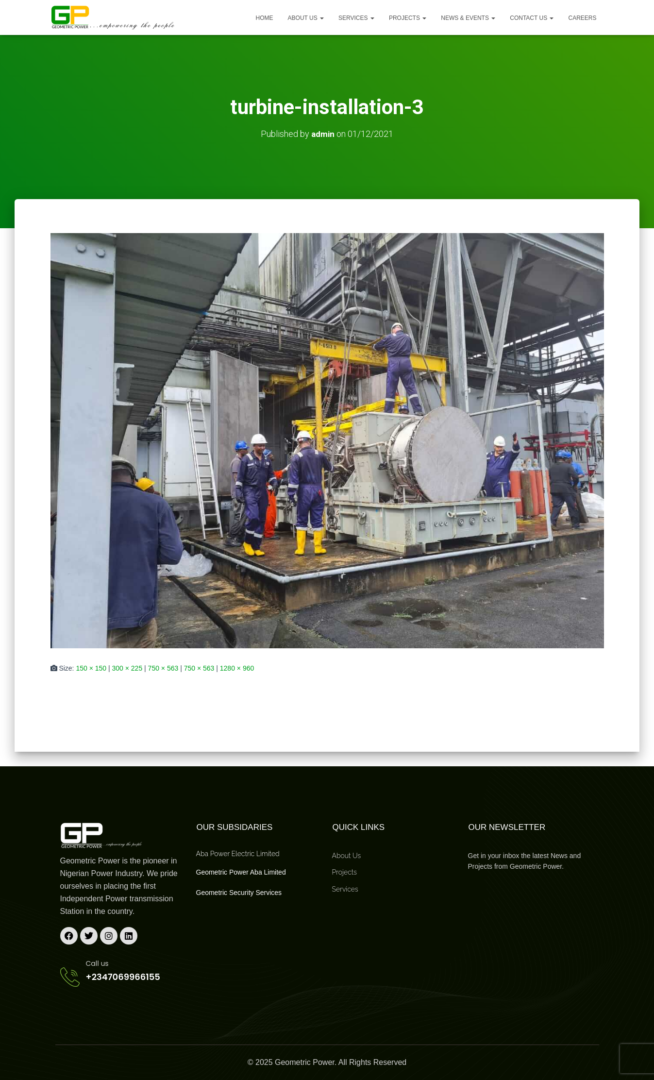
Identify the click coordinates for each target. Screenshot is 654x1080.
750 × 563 (163, 668)
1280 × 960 (237, 668)
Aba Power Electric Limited (238, 853)
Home (264, 18)
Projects (407, 18)
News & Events (468, 18)
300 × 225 (127, 668)
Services (356, 18)
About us (306, 18)
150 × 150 (91, 668)
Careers (582, 18)
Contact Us (531, 18)
